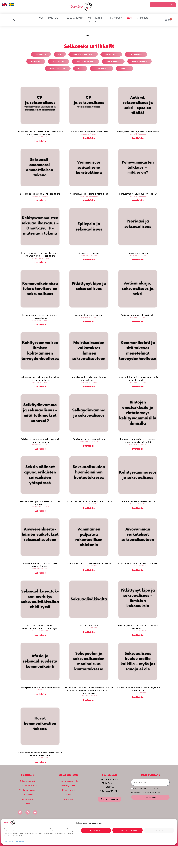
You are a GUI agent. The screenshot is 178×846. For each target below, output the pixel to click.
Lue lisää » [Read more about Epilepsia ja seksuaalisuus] (89, 259)
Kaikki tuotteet (68, 790)
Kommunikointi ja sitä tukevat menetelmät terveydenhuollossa (138, 378)
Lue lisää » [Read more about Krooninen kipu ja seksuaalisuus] (89, 321)
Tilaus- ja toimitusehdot (68, 781)
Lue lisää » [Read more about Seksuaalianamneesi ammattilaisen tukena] (40, 200)
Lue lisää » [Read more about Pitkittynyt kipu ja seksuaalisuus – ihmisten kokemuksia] (138, 634)
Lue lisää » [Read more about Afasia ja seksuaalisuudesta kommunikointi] (40, 694)
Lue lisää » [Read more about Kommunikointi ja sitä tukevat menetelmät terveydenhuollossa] (138, 386)
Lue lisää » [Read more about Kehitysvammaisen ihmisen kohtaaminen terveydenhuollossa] (40, 386)
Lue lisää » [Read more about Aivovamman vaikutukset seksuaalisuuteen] (138, 569)
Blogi (129, 18)
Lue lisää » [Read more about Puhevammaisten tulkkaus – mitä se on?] (138, 200)
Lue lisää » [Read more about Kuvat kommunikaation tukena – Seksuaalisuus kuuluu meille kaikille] (40, 761)
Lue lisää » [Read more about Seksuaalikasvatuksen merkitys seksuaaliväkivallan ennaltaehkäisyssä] (40, 634)
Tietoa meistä (116, 18)
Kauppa (92, 22)
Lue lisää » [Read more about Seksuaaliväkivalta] (89, 631)
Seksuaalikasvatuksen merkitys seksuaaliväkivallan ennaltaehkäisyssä (40, 627)
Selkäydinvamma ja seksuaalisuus (89, 439)
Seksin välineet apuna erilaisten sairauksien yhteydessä (40, 502)
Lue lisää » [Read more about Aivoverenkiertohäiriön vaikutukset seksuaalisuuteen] (40, 572)
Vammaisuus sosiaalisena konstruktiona (89, 193)
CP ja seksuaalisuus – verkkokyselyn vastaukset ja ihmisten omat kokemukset (40, 133)
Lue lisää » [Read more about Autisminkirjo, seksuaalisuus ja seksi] (138, 321)
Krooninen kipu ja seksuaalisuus (89, 315)
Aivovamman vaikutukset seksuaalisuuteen (137, 563)
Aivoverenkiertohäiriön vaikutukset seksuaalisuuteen (40, 564)
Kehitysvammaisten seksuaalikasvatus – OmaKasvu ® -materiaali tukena (40, 254)
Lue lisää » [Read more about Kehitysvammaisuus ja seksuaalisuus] (138, 507)
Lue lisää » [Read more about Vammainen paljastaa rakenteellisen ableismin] (89, 569)
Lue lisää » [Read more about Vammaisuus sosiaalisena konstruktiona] (89, 200)
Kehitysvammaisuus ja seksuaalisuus (137, 501)
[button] (14, 20)
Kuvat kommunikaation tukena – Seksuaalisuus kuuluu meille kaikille (40, 754)
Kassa (68, 794)
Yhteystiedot (143, 18)
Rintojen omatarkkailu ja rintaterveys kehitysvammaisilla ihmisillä (138, 440)
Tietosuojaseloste (19, 841)
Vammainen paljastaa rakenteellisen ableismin (89, 563)
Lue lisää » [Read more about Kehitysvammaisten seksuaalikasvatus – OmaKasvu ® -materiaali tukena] (40, 262)
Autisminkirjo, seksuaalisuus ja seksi (138, 315)
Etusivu (40, 18)
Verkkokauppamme (27, 790)
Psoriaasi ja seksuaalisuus (138, 253)
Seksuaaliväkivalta (89, 625)
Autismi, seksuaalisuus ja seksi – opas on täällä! (138, 131)
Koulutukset (27, 794)
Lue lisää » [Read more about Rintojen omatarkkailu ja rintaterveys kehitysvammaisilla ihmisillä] (138, 448)
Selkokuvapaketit (27, 781)
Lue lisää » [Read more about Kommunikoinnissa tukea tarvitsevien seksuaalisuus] (40, 324)
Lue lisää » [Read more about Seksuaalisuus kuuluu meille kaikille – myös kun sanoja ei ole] (138, 696)
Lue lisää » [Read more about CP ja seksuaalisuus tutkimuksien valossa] (89, 138)
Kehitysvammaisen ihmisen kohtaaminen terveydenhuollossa (40, 378)
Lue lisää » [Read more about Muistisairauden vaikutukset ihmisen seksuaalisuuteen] (89, 386)
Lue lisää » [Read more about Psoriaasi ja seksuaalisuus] (138, 259)
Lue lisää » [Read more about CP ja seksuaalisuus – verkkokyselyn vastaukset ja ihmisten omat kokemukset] (40, 140)
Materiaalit (55, 18)
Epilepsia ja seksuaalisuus (89, 253)
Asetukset (159, 830)
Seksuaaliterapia (75, 18)
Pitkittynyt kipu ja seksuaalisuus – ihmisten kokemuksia (137, 627)
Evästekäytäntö (8, 841)
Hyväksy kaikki (96, 830)
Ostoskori (68, 799)
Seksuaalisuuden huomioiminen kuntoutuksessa (89, 501)
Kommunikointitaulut (27, 785)
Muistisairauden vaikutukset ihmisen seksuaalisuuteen (89, 378)
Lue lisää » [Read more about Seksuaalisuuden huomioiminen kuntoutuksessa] (89, 507)
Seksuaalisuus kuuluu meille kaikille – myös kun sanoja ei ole (138, 689)
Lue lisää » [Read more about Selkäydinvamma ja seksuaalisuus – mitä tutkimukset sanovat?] (40, 448)
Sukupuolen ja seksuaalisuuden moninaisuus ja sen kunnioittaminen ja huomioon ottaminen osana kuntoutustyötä (89, 690)
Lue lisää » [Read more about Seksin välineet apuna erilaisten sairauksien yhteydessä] (40, 510)
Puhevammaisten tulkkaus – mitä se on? (138, 193)
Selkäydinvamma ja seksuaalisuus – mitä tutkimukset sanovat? (40, 440)
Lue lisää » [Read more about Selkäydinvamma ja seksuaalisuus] (89, 445)
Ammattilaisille (96, 18)
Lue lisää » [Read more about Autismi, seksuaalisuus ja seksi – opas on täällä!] (138, 138)
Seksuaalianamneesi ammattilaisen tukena (40, 193)
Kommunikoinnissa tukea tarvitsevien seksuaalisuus (40, 316)
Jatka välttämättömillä (127, 830)
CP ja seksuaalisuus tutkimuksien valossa (89, 131)
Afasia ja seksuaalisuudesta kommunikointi (40, 687)
